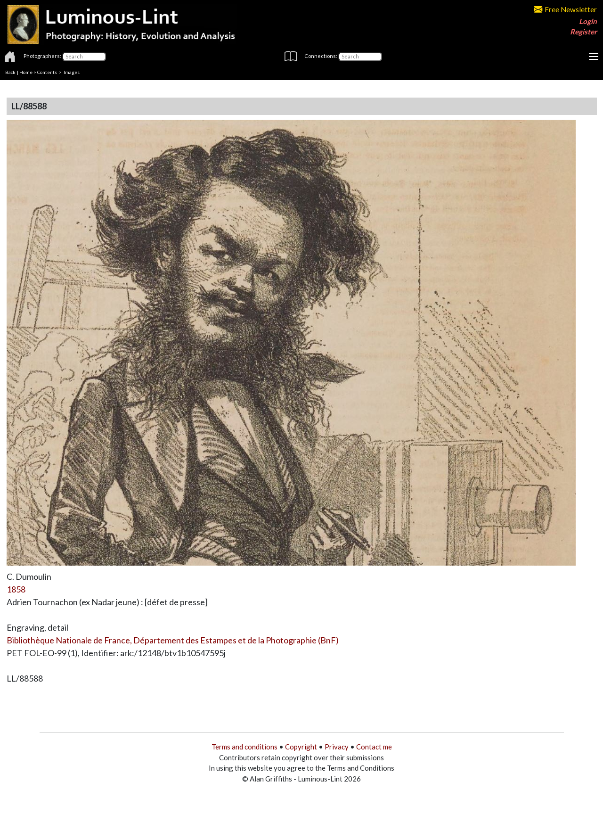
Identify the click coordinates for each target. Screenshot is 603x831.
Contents (47, 72)
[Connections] (360, 56)
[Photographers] (84, 56)
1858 (16, 589)
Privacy (337, 746)
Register (583, 31)
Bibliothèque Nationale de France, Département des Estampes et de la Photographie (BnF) (173, 640)
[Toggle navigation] (593, 56)
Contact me (374, 746)
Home (26, 72)
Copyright (301, 746)
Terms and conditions (244, 746)
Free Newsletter (565, 9)
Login (588, 21)
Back (10, 72)
